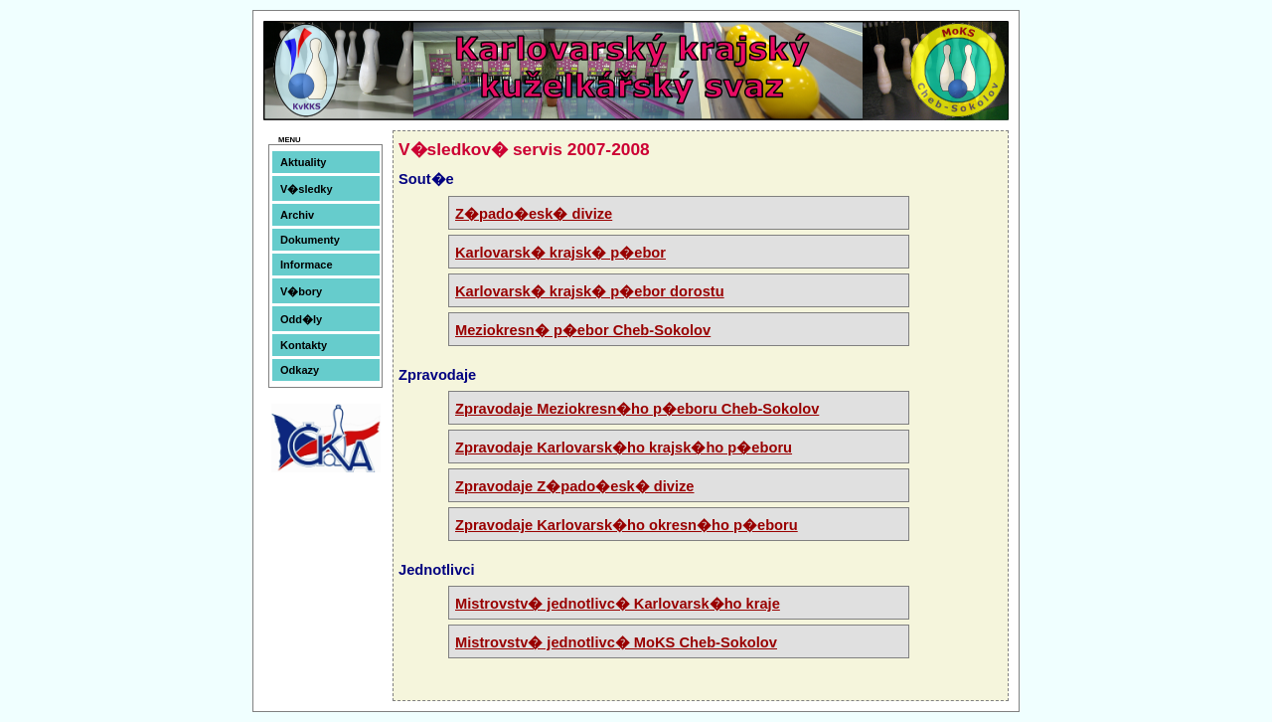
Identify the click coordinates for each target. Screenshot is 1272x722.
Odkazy (299, 370)
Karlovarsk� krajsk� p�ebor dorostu (589, 291)
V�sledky (306, 189)
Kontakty (303, 345)
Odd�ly (301, 319)
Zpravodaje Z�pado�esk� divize (574, 486)
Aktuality (303, 162)
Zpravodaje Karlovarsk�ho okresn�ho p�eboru (626, 525)
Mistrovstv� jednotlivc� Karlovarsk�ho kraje (617, 604)
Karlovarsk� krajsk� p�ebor (560, 253)
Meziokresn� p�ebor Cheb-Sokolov (583, 330)
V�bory (301, 291)
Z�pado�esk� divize (533, 214)
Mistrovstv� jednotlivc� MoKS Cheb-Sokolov (616, 642)
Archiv (297, 215)
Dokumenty (310, 240)
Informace (306, 265)
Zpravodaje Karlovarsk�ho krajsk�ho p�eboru (623, 447)
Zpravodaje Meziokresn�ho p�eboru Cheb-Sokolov (637, 409)
